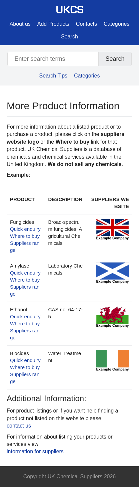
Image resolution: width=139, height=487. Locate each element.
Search (69, 36)
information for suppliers (35, 451)
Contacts (86, 24)
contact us (19, 426)
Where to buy (25, 236)
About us (20, 24)
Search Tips (53, 75)
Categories (116, 24)
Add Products (53, 24)
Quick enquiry (25, 229)
